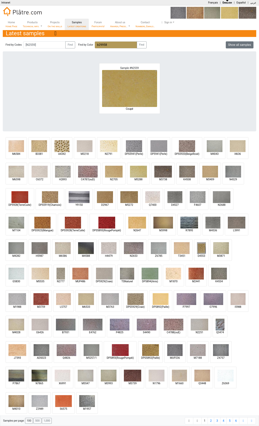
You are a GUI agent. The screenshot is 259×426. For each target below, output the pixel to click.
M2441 (196, 281)
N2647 (137, 230)
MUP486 (80, 281)
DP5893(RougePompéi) (120, 357)
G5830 (16, 281)
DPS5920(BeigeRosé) (187, 153)
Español (241, 2)
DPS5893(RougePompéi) (106, 230)
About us (119, 24)
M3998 (163, 230)
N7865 (39, 383)
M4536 (213, 230)
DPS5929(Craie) (135, 306)
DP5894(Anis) (150, 281)
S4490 (146, 332)
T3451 (182, 255)
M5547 (86, 383)
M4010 (16, 408)
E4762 (92, 332)
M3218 (85, 153)
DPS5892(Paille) (150, 357)
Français (213, 2)
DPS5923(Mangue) (42, 230)
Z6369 (225, 383)
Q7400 (153, 204)
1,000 (47, 420)
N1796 (156, 383)
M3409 (210, 179)
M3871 (221, 255)
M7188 (198, 357)
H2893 (63, 179)
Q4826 (66, 357)
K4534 (219, 281)
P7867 (16, 383)
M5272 (129, 204)
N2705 (114, 179)
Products (31, 24)
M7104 (16, 230)
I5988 (238, 306)
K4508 (187, 179)
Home (11, 24)
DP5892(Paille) (160, 306)
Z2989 (39, 408)
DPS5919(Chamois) (50, 204)
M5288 (138, 179)
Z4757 (221, 357)
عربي (253, 2)
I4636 (237, 153)
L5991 (236, 230)
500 (37, 420)
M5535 (40, 281)
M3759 (41, 306)
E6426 (40, 332)
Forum (98, 24)
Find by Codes (14, 44)
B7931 (65, 332)
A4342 (62, 153)
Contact (145, 24)
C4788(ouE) (173, 332)
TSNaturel (127, 281)
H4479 (109, 255)
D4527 (175, 204)
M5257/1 (91, 357)
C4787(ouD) (88, 179)
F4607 (197, 204)
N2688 (221, 204)
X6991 (62, 383)
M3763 (110, 306)
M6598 (16, 179)
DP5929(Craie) (104, 281)
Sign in (166, 22)
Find (70, 44)
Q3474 (220, 332)
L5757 (63, 306)
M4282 (16, 255)
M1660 (179, 383)
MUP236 (175, 357)
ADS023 (41, 357)
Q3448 (202, 383)
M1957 (87, 408)
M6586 (63, 255)
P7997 (186, 306)
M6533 (86, 306)
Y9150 (79, 204)
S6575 (63, 408)
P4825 (119, 332)
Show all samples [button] (239, 45)
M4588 (86, 255)
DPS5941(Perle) (134, 153)
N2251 (199, 332)
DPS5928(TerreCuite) (73, 230)
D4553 (201, 255)
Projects (55, 24)
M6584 (16, 153)
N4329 (233, 179)
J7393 (17, 357)
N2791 (108, 153)
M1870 (173, 281)
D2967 (105, 204)
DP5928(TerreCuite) (19, 204)
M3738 (163, 179)
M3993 (109, 383)
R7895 (189, 230)
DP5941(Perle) (158, 153)
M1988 (17, 306)
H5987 (39, 255)
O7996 (213, 306)
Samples (77, 24)
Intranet (5, 2)
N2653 (133, 255)
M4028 (16, 332)
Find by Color (85, 44)
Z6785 (158, 255)
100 (29, 420)
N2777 (60, 281)
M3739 (132, 383)
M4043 (214, 153)
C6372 (39, 179)
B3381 (39, 153)
